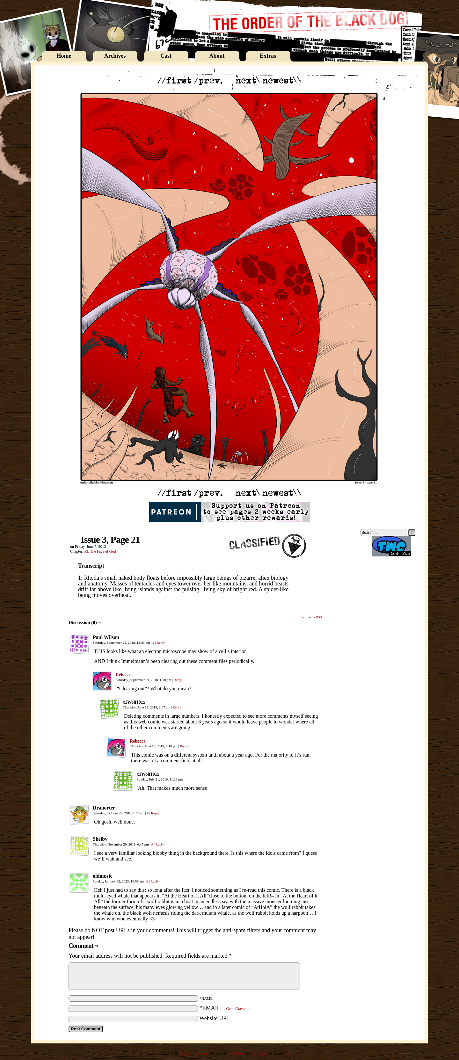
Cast (165, 56)
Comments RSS (311, 617)
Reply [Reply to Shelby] (160, 844)
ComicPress (259, 1053)
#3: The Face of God (100, 551)
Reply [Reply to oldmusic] (154, 881)
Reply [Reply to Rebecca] (178, 680)
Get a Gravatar (237, 1008)
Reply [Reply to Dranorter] (155, 813)
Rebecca (124, 674)
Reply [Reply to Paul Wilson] (161, 642)
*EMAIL (224, 1008)
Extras (268, 56)
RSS (289, 1053)
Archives (115, 56)
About (216, 56)
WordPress (235, 1053)
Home (64, 56)
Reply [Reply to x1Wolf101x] (177, 707)
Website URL (214, 1018)
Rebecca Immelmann (193, 1053)
